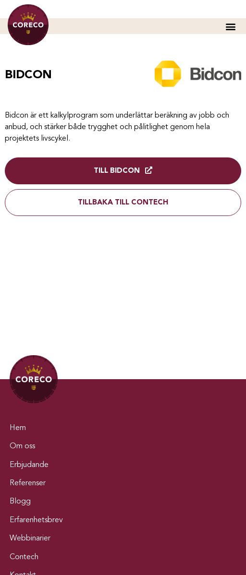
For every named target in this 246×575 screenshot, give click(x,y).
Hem (18, 428)
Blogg (20, 501)
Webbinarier (30, 538)
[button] (230, 26)
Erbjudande (29, 465)
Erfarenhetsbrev (36, 520)
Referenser (28, 483)
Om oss (22, 446)
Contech (24, 557)
